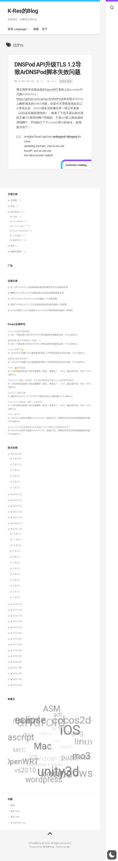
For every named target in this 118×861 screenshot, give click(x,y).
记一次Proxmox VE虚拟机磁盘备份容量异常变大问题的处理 (39, 287)
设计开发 (14, 212)
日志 (12, 206)
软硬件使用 (65, 81)
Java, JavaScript (20, 231)
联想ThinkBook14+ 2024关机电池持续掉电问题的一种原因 (38, 304)
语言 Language (17, 29)
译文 (12, 246)
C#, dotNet (17, 221)
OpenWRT (51, 89)
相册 (36, 29)
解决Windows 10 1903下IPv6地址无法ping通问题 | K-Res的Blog (42, 396)
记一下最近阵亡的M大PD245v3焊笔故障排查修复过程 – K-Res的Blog (45, 335)
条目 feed (14, 811)
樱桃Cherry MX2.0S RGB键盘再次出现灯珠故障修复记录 (37, 293)
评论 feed (14, 817)
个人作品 (17, 235)
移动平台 (17, 240)
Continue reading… (76, 165)
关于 (44, 29)
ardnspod (59, 136)
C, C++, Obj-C (19, 226)
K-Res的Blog (23, 11)
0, (41, 81)
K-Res (53, 81)
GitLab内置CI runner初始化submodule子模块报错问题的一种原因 (41, 310)
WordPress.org (17, 822)
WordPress (48, 846)
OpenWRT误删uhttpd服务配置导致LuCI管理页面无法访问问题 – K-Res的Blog (48, 353)
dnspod (72, 136)
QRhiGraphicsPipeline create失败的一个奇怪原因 (33, 298)
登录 (12, 805)
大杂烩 (13, 200)
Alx (68, 846)
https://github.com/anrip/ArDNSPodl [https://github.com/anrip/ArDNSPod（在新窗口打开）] (39, 99)
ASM (15, 217)
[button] (111, 854)
